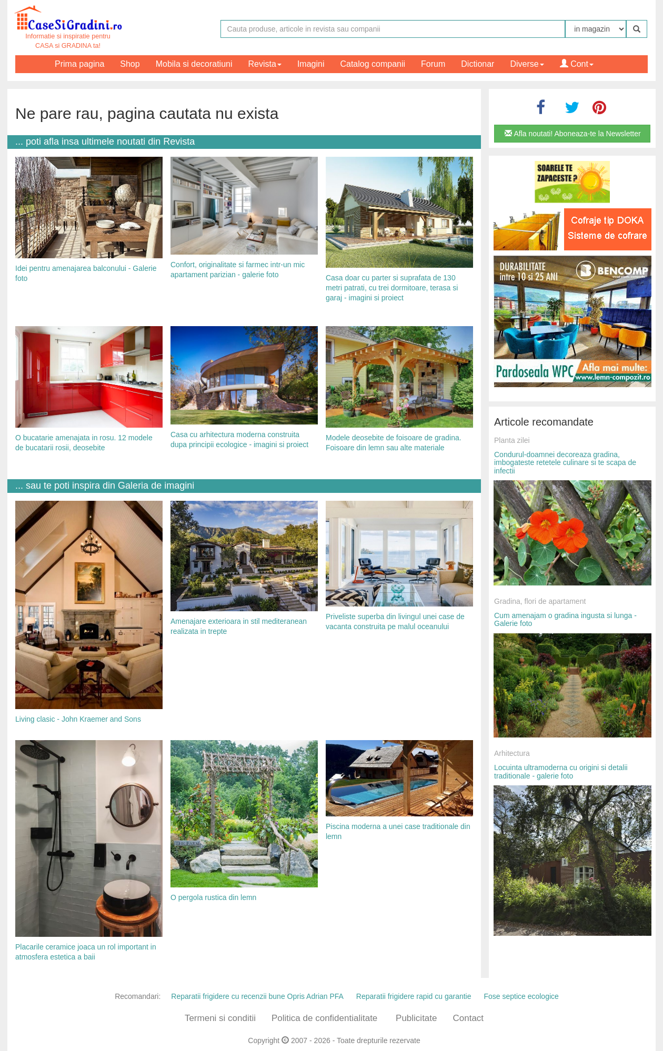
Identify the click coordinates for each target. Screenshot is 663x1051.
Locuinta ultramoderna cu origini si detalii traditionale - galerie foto (561, 771)
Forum (433, 63)
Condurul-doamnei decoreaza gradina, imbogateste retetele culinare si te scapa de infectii (565, 462)
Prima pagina (79, 63)
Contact (468, 1018)
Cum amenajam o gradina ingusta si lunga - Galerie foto (565, 619)
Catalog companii (372, 63)
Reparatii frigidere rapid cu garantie (413, 996)
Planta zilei (512, 440)
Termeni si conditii (220, 1018)
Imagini (311, 63)
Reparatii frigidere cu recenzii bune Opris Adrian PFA (257, 996)
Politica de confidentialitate (324, 1018)
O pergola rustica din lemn (213, 897)
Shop (129, 63)
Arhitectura (512, 753)
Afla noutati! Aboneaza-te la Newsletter (572, 133)
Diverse (527, 63)
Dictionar (477, 63)
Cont (577, 63)
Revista (265, 63)
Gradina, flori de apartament (540, 601)
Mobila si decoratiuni (194, 63)
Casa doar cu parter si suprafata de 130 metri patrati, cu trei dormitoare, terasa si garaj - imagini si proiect (392, 287)
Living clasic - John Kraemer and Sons (78, 719)
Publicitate (416, 1018)
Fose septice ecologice (521, 996)
